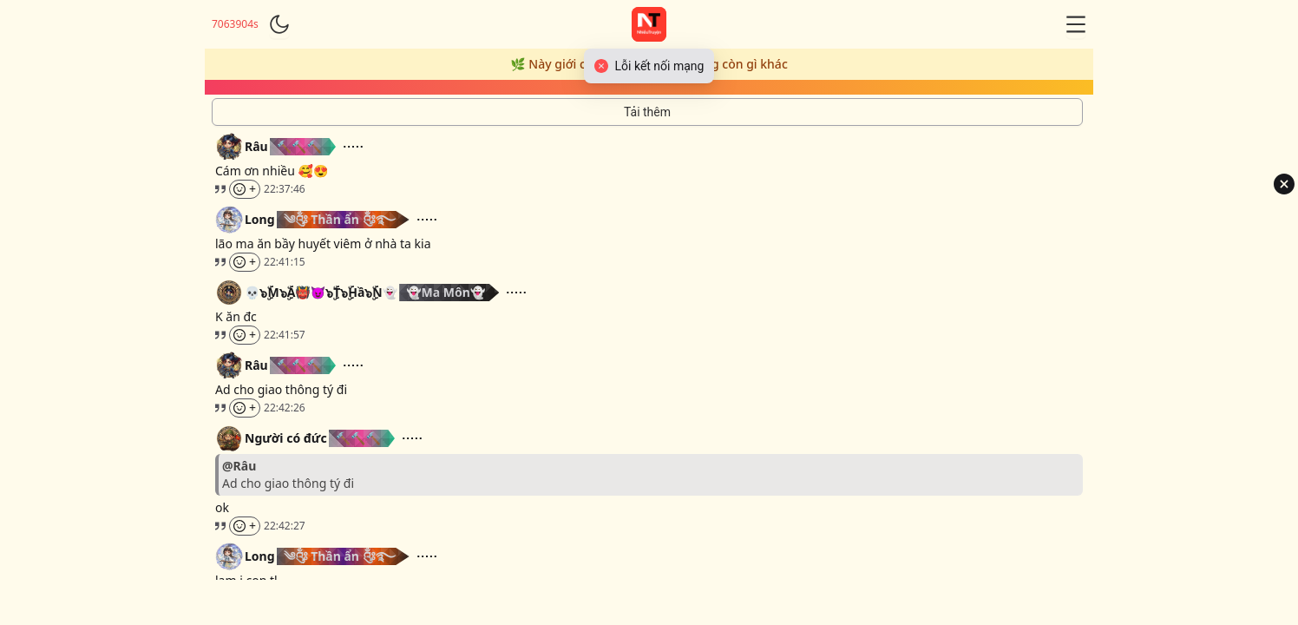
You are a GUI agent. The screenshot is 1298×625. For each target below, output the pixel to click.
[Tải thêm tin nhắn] (647, 112)
